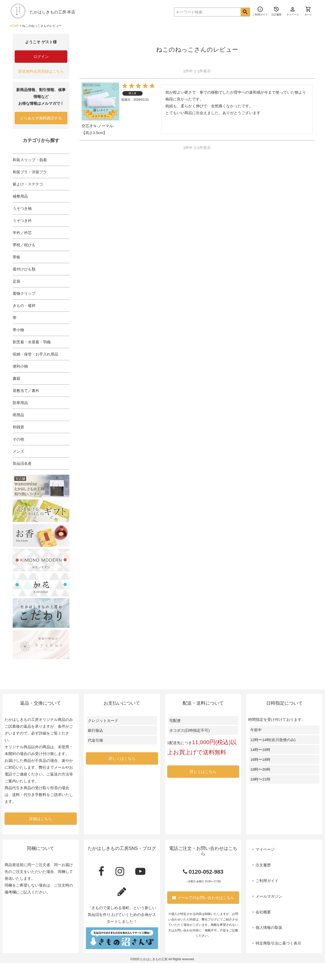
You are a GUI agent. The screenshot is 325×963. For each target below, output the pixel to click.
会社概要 (263, 912)
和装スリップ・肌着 (30, 160)
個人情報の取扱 (269, 927)
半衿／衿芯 (22, 233)
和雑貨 (18, 427)
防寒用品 (20, 403)
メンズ (18, 451)
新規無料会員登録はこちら (41, 71)
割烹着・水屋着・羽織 (32, 342)
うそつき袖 (22, 208)
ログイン (41, 56)
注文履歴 (263, 865)
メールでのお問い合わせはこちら (203, 897)
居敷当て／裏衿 (26, 390)
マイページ (265, 849)
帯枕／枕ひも (24, 245)
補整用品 (20, 196)
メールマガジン (269, 896)
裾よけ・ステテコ (28, 184)
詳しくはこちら (122, 758)
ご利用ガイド (267, 880)
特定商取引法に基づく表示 (278, 943)
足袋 (16, 281)
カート (308, 11)
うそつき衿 (22, 220)
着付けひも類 (24, 269)
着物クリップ (24, 293)
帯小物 (18, 330)
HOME (14, 26)
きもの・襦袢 (24, 305)
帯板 (16, 257)
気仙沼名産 (22, 463)
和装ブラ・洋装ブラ (30, 172)
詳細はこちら (40, 819)
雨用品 (18, 415)
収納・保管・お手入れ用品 (35, 354)
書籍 (16, 378)
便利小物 (20, 366)
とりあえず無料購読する (41, 118)
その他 (18, 439)
